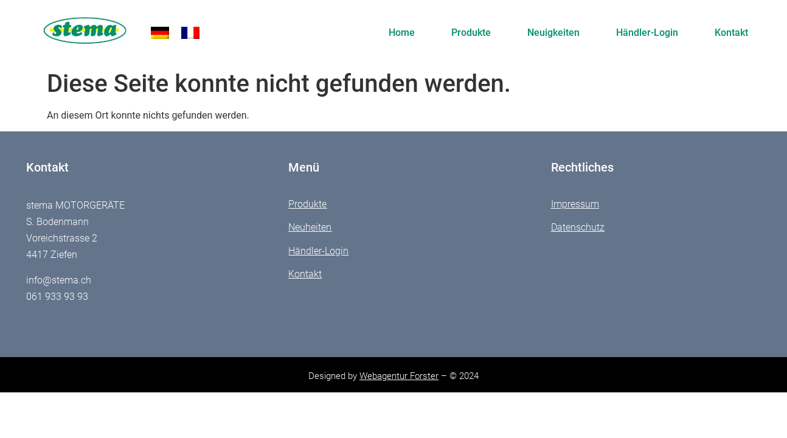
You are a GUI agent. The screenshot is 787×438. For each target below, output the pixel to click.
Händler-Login (647, 32)
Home (402, 32)
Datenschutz (578, 227)
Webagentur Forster (399, 375)
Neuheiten (309, 227)
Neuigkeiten (553, 32)
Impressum (575, 204)
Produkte (471, 32)
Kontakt (731, 32)
